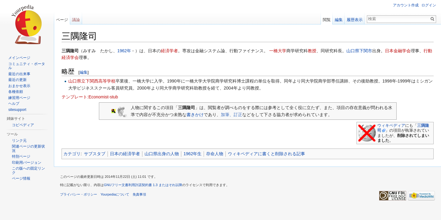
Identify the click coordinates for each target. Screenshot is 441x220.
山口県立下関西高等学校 (91, 81)
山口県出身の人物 (162, 153)
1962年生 (192, 153)
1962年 (124, 50)
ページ (62, 19)
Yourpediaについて (114, 194)
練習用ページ (19, 98)
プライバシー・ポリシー (78, 194)
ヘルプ (13, 103)
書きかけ (195, 114)
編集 (84, 72)
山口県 (352, 50)
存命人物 (214, 153)
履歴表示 (355, 19)
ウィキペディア (391, 125)
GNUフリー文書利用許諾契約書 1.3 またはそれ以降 (143, 185)
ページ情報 (21, 178)
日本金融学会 (398, 50)
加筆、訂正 (231, 114)
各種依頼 (15, 92)
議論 (76, 19)
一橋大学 (277, 50)
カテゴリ (72, 153)
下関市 (365, 50)
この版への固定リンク (28, 170)
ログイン (428, 5)
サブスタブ (94, 153)
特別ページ (21, 156)
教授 (312, 50)
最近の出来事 (19, 74)
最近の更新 (17, 80)
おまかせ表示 (19, 86)
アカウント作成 (406, 5)
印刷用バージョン (26, 162)
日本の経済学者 (125, 153)
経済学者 (169, 50)
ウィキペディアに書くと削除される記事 (266, 153)
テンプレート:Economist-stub (90, 96)
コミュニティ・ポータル (26, 66)
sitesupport (17, 110)
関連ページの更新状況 (28, 148)
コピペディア (23, 125)
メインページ (19, 58)
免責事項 (139, 194)
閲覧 (327, 19)
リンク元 (19, 140)
